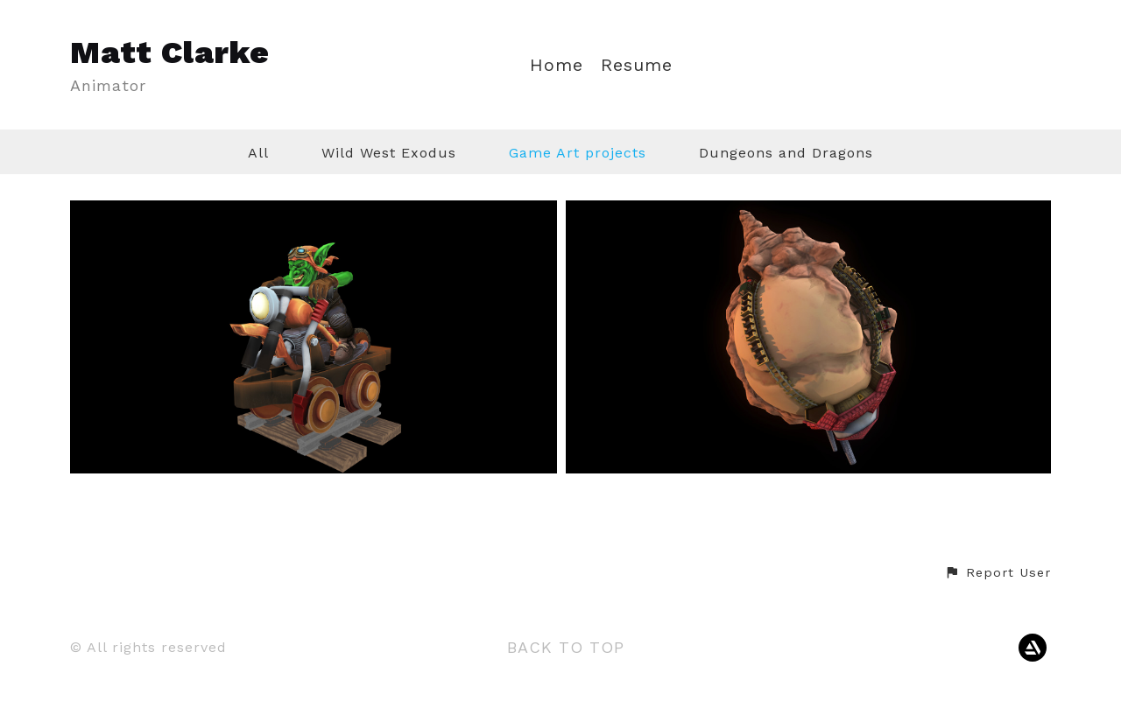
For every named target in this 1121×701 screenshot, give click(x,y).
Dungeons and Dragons (786, 152)
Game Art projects (577, 152)
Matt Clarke (170, 52)
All (258, 152)
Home (556, 65)
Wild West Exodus (388, 152)
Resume (637, 65)
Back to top (565, 647)
